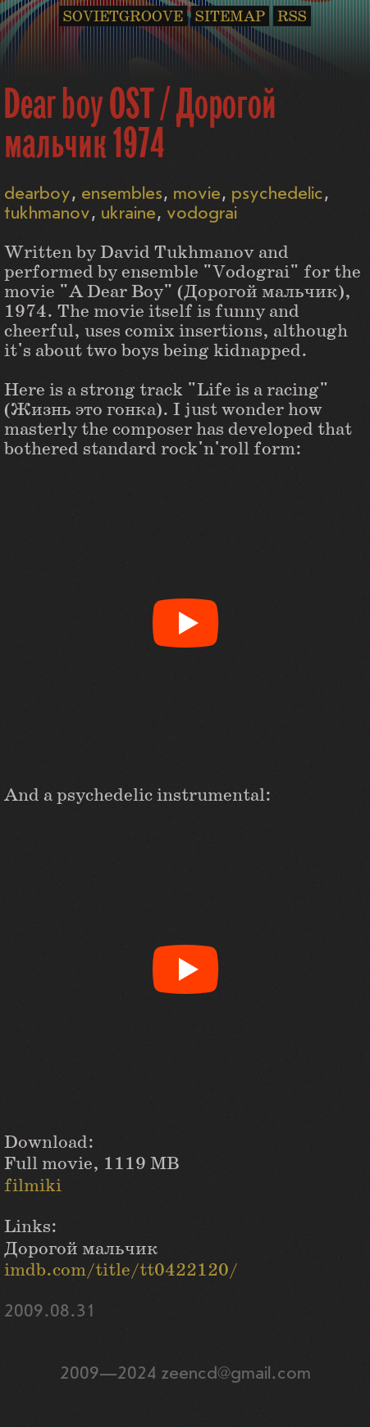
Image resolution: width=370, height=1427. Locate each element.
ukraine (128, 213)
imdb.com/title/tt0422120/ (121, 1270)
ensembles (121, 193)
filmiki (33, 1185)
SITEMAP (230, 17)
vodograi (202, 213)
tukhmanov (47, 213)
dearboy (37, 193)
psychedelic (277, 193)
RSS (292, 17)
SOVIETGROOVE (123, 17)
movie (197, 193)
